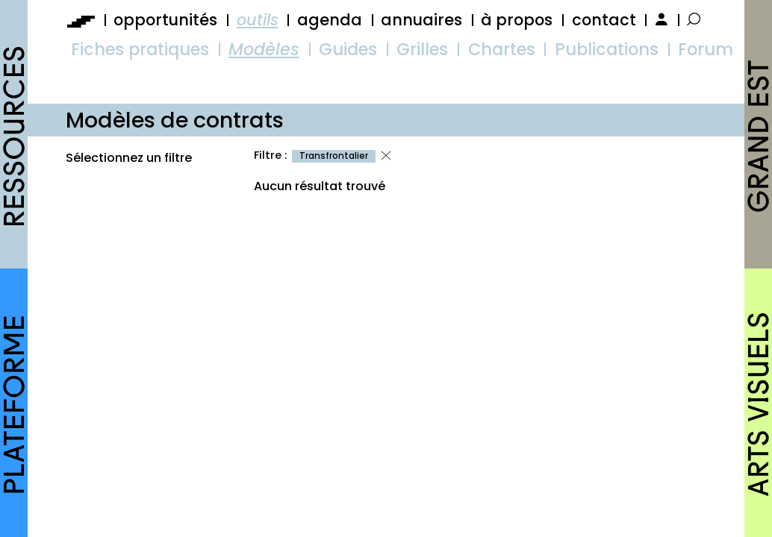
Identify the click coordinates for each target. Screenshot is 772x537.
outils (257, 20)
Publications (607, 49)
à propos (516, 20)
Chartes (501, 49)
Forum (705, 49)
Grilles (422, 49)
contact (604, 20)
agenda (329, 20)
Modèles (263, 49)
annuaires (421, 20)
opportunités (165, 20)
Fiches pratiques (140, 49)
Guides (348, 49)
